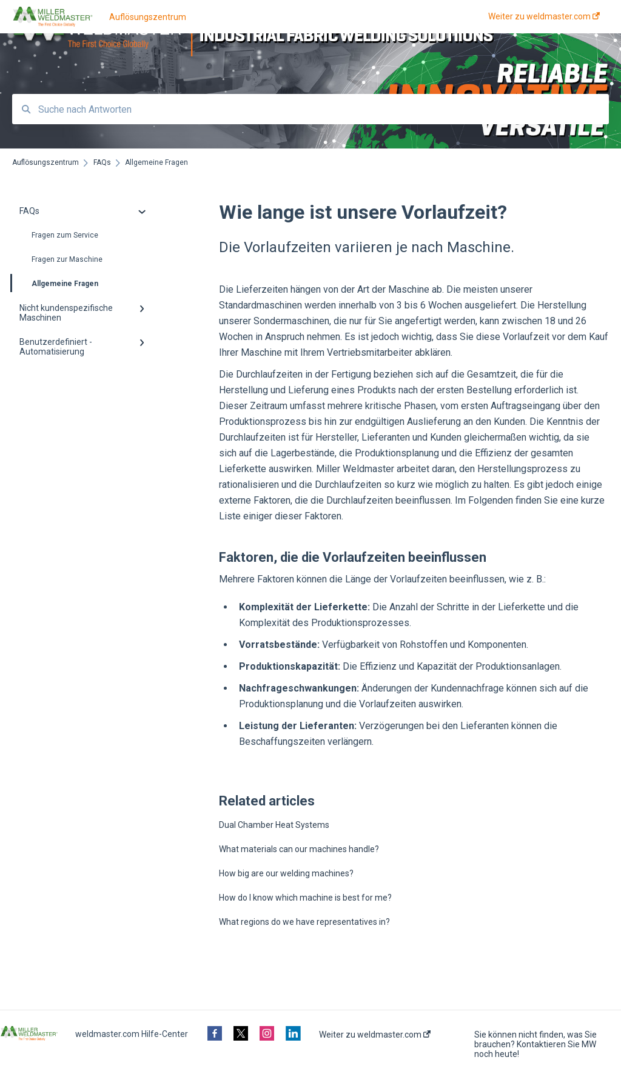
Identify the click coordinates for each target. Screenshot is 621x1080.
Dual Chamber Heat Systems (274, 825)
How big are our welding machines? (286, 873)
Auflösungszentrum (147, 17)
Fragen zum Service (65, 235)
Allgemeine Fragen (55, 283)
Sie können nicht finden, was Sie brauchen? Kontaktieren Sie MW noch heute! (535, 1044)
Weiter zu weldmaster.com (375, 1034)
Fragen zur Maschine (67, 259)
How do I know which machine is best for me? (305, 897)
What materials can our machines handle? (299, 849)
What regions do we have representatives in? (304, 922)
